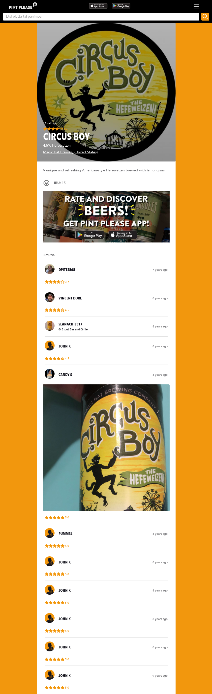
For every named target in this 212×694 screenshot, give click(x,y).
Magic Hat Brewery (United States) (70, 152)
